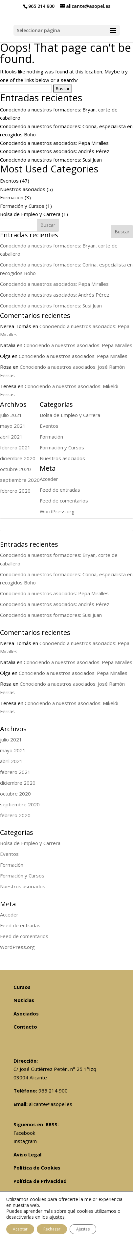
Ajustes (83, 1229)
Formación (11, 197)
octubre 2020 (15, 793)
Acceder (9, 914)
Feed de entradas (20, 925)
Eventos (9, 180)
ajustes (57, 1217)
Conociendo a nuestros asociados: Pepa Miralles (54, 143)
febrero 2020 (15, 815)
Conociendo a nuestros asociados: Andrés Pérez (54, 151)
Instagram (25, 1141)
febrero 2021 (15, 772)
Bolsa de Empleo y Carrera (30, 214)
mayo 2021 (13, 750)
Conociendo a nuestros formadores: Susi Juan (51, 159)
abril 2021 (11, 761)
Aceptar (20, 1229)
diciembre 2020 (17, 782)
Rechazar (51, 1229)
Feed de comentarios (24, 936)
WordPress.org (17, 947)
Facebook (24, 1133)
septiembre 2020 (20, 804)
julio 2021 (11, 739)
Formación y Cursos (22, 206)
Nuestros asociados (22, 189)
